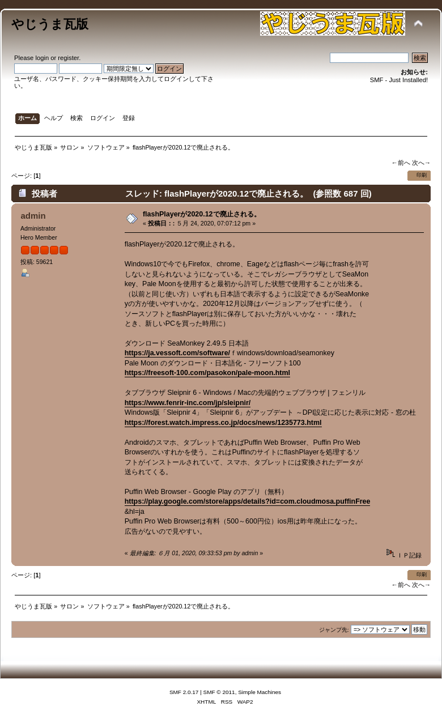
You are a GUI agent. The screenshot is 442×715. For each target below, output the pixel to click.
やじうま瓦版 (49, 24)
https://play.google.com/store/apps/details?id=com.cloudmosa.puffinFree (248, 501)
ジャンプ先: (334, 630)
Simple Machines (259, 692)
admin (32, 215)
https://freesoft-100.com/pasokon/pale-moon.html (207, 373)
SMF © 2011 (219, 692)
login (42, 57)
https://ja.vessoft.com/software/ (177, 353)
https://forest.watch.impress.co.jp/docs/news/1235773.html (223, 423)
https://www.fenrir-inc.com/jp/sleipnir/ (188, 403)
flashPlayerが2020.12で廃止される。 (202, 214)
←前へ (400, 162)
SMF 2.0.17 (184, 692)
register (68, 57)
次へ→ (421, 162)
